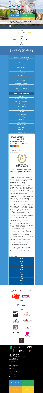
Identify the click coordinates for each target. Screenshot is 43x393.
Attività (28, 18)
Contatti (21, 111)
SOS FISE (21, 96)
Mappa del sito (13, 367)
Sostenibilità (21, 127)
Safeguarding (21, 132)
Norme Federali (21, 67)
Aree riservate (12, 376)
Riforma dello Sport (21, 124)
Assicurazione (21, 80)
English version (21, 122)
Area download (13, 378)
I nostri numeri (21, 106)
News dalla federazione (21, 93)
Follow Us (21, 109)
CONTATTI (12, 361)
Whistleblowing (13, 365)
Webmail (11, 368)
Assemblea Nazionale (21, 98)
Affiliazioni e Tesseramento (21, 57)
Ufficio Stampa (21, 91)
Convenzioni (21, 85)
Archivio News (13, 370)
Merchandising (21, 117)
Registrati (32, 3)
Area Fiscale (21, 78)
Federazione (15, 15)
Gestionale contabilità (15, 371)
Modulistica (21, 72)
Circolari (21, 70)
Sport (28, 15)
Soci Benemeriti (21, 119)
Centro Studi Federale (21, 83)
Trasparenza (21, 75)
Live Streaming (21, 104)
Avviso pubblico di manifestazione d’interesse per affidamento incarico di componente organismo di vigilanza (21, 50)
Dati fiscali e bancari (21, 114)
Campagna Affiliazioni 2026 (21, 59)
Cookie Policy (12, 374)
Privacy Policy (12, 373)
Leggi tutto (21, 52)
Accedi (26, 3)
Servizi (15, 18)
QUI (26, 217)
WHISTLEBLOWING (21, 130)
